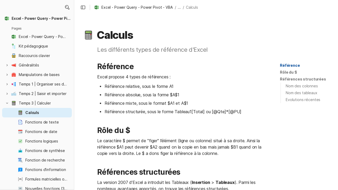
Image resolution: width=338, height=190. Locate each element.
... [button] (179, 7)
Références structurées (303, 79)
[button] (67, 7)
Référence (290, 65)
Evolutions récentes (303, 99)
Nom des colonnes (302, 86)
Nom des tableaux (301, 93)
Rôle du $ (288, 72)
